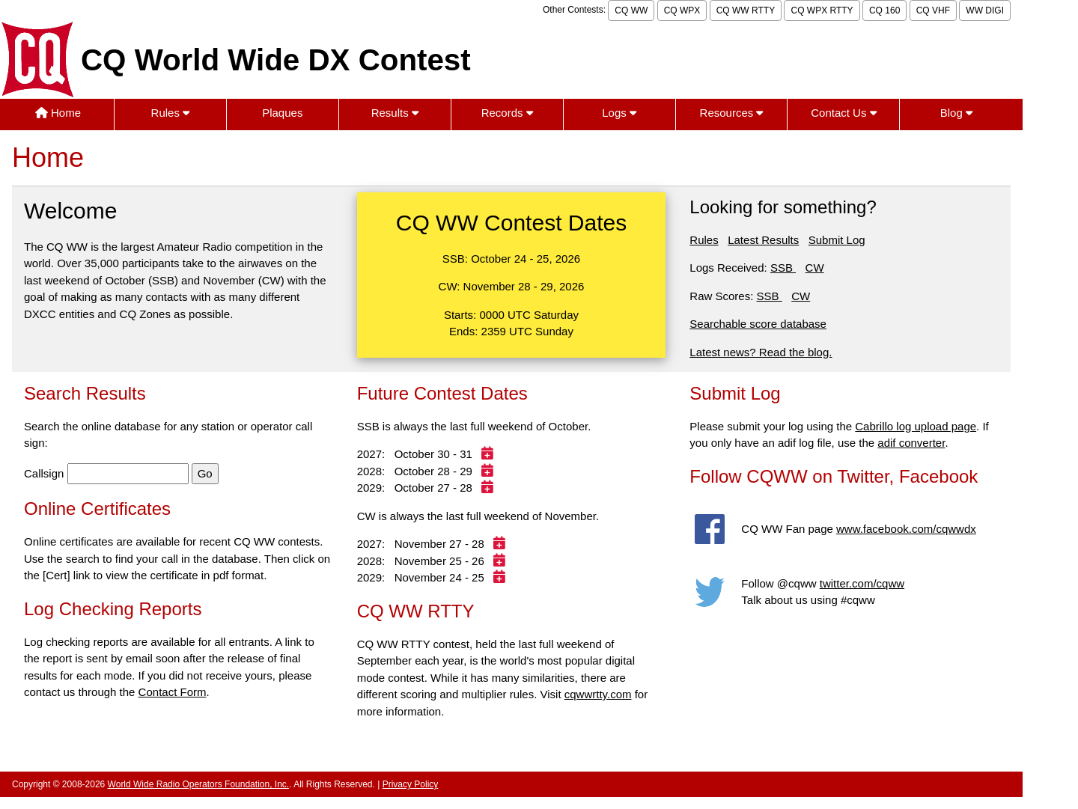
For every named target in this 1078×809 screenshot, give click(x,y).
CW (815, 267)
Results (394, 112)
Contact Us (843, 112)
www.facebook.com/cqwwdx (906, 528)
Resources (732, 112)
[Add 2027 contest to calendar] (489, 454)
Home (58, 112)
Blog (956, 112)
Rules (170, 112)
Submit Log (836, 239)
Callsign (44, 473)
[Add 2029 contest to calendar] (489, 487)
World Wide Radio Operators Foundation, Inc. (199, 784)
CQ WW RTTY (745, 10)
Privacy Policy (411, 784)
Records (507, 112)
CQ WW (631, 10)
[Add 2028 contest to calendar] (489, 471)
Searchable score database (757, 323)
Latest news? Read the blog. (760, 352)
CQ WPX (682, 10)
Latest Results (763, 239)
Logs (619, 112)
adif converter (911, 442)
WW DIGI (985, 10)
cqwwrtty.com (598, 694)
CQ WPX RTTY (822, 10)
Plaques (282, 112)
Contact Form (172, 692)
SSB (783, 267)
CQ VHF (933, 10)
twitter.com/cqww (862, 583)
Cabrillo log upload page (915, 426)
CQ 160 (884, 10)
